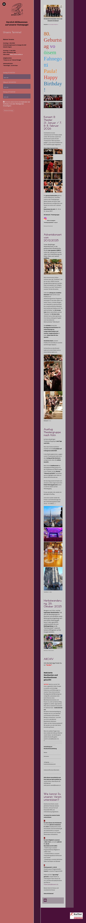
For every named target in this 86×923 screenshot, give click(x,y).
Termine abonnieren (12, 102)
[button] (17, 76)
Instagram (56, 222)
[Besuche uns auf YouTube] (45, 900)
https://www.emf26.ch (16, 54)
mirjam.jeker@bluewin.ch (51, 884)
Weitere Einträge (8, 110)
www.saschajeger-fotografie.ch (53, 24)
